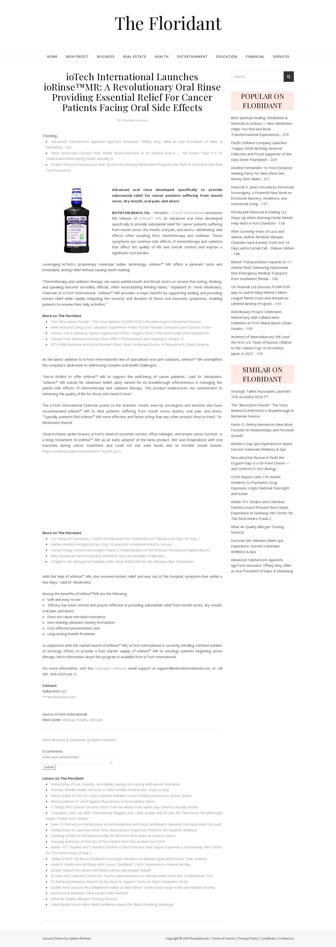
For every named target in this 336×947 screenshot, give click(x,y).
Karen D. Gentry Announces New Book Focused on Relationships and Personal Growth (262, 430)
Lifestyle (96, 719)
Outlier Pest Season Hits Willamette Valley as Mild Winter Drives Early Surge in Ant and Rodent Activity (133, 887)
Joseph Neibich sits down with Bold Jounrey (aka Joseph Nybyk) (101, 870)
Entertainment (192, 56)
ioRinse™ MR (150, 218)
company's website (110, 668)
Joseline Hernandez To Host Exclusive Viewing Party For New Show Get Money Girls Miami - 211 (261, 173)
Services (281, 56)
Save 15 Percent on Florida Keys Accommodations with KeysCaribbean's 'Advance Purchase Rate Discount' (136, 824)
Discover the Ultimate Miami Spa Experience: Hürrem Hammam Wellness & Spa (257, 546)
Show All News (54, 739)
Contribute (268, 938)
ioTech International (188, 212)
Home (52, 56)
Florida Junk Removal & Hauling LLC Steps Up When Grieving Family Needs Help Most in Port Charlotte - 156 (262, 217)
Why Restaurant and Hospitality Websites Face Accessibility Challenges (108, 555)
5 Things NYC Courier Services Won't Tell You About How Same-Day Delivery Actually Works (124, 807)
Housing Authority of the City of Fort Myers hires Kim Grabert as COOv (108, 841)
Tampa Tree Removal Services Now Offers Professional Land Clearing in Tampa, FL (117, 338)
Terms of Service (224, 938)
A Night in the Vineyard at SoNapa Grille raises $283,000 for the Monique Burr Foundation (122, 561)
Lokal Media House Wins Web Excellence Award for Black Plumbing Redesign (112, 904)
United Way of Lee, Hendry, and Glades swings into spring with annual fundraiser (115, 784)
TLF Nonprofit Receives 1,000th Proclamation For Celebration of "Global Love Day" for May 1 (125, 538)
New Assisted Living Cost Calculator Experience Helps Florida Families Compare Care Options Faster (131, 327)
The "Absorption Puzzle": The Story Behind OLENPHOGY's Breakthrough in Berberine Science (126, 321)
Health (162, 56)
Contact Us (286, 938)
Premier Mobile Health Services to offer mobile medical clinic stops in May (110, 789)
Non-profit (77, 56)
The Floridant (168, 22)
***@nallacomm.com (58, 697)
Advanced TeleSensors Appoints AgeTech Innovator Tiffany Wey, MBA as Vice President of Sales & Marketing (262, 565)
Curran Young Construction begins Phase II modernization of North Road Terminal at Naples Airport (130, 550)
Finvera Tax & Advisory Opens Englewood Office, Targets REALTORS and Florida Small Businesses (130, 333)
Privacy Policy (248, 938)
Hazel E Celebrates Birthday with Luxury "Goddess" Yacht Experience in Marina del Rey (121, 864)
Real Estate (134, 56)
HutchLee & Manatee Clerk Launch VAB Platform (89, 893)
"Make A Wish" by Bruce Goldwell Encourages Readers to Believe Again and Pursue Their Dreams (129, 858)
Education (226, 56)
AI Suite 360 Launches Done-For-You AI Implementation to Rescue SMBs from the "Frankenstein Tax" (132, 875)
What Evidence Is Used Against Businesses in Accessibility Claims (103, 801)
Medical (68, 719)
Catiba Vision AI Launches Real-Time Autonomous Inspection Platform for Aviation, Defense (124, 830)
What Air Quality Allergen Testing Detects (84, 898)
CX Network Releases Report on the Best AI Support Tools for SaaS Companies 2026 (119, 881)
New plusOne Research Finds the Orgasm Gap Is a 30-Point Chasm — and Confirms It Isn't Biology (260, 463)
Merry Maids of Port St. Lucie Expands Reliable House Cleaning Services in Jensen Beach (121, 795)
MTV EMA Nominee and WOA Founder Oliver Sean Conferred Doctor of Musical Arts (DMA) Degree (130, 344)
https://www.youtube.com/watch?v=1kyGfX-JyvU (81, 451)
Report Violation (103, 739)
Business (106, 56)
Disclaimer (78, 739)
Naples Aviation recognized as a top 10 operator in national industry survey (111, 544)
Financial (255, 56)
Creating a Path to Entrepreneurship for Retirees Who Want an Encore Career (113, 835)
